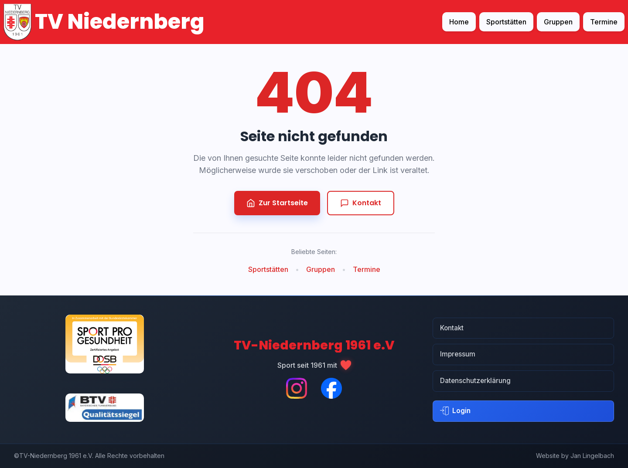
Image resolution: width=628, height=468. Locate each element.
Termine (604, 21)
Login (455, 411)
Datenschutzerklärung (475, 380)
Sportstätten (506, 21)
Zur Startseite (277, 203)
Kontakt (360, 203)
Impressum (457, 354)
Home (459, 21)
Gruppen (558, 21)
